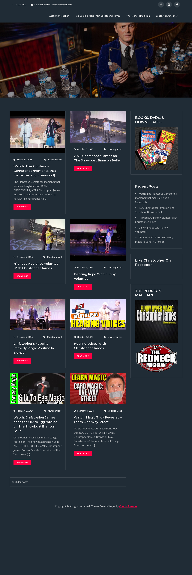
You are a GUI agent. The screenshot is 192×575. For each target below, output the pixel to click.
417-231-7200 (19, 4)
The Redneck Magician (138, 15)
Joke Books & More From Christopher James (97, 15)
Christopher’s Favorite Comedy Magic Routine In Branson (34, 348)
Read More (22, 207)
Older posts (21, 482)
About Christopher (59, 15)
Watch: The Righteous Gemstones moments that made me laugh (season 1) (35, 170)
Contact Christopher (166, 15)
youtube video (55, 159)
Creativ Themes (128, 506)
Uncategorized (115, 149)
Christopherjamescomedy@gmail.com (51, 4)
